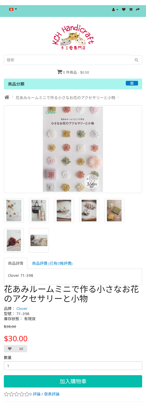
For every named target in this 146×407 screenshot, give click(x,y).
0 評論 (34, 393)
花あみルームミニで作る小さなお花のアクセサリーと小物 (65, 97)
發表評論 (51, 393)
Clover (22, 308)
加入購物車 (73, 381)
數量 (8, 357)
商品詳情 (15, 263)
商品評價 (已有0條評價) (52, 263)
